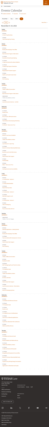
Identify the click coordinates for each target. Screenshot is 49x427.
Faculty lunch (5, 112)
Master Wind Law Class (7, 187)
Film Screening (5, 79)
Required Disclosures (7, 416)
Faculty (27, 387)
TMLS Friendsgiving (6, 204)
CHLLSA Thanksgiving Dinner (8, 290)
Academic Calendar (6, 13)
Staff (32, 387)
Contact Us (4, 396)
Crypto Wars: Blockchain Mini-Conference (11, 321)
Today (6, 22)
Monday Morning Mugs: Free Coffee (9, 49)
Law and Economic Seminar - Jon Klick (10, 102)
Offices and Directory (6, 389)
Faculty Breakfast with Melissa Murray (10, 340)
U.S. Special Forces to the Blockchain (10, 313)
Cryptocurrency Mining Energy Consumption (11, 361)
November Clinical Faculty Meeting (9, 58)
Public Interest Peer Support (8, 156)
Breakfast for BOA (6, 261)
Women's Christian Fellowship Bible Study (11, 148)
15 (4, 252)
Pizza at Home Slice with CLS (8, 208)
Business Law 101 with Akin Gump (9, 152)
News (18, 395)
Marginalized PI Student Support (9, 70)
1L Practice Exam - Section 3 (8, 200)
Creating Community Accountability (9, 169)
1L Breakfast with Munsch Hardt (9, 336)
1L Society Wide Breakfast (7, 183)
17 (4, 332)
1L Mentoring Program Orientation (9, 66)
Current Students (21, 387)
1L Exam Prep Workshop (7, 35)
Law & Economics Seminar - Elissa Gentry (10, 286)
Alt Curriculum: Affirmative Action (9, 116)
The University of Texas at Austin (11, 412)
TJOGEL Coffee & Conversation (8, 89)
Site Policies (4, 424)
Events (18, 398)
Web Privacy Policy (5, 420)
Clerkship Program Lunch (7, 196)
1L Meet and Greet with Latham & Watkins (11, 62)
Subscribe (15, 13)
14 (4, 225)
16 (4, 296)
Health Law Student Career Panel (9, 75)
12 (4, 215)
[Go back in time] (2, 22)
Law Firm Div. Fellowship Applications (10, 317)
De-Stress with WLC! (6, 277)
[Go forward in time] (9, 22)
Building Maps (4, 394)
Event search (22, 13)
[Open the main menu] (46, 2)
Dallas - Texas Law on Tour (7, 165)
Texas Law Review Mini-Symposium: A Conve (11, 238)
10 (4, 131)
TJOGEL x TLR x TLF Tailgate (8, 219)
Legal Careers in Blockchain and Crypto (10, 365)
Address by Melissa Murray (7, 326)
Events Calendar (7, 6)
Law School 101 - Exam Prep (8, 143)
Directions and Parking (6, 392)
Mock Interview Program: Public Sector (10, 54)
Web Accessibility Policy (6, 422)
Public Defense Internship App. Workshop (11, 121)
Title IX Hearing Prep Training (8, 39)
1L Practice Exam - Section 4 (8, 192)
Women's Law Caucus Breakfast (9, 135)
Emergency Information (6, 418)
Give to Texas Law (7, 401)
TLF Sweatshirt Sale (6, 269)
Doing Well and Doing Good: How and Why (11, 353)
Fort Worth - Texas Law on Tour (8, 125)
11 (4, 175)
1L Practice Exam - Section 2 (8, 179)
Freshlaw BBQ (5, 160)
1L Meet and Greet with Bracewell (9, 349)
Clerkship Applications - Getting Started (10, 229)
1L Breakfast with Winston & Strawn (9, 300)
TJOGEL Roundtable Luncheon (8, 98)
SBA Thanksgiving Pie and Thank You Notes (11, 265)
